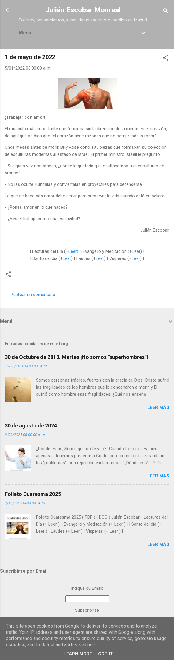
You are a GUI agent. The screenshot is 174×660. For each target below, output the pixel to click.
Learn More (78, 653)
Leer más (158, 407)
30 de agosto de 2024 (31, 425)
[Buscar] (165, 12)
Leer (72, 251)
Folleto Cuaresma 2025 (33, 494)
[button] (165, 58)
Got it (105, 653)
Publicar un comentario (33, 294)
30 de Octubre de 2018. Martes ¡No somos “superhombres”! (76, 357)
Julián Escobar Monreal (83, 10)
